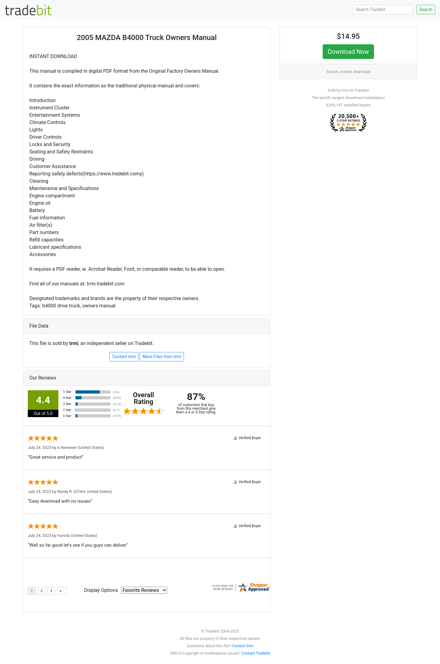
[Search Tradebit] (383, 9)
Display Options (101, 590)
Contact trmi (124, 356)
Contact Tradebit (255, 653)
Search (425, 9)
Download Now (348, 51)
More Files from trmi (161, 356)
